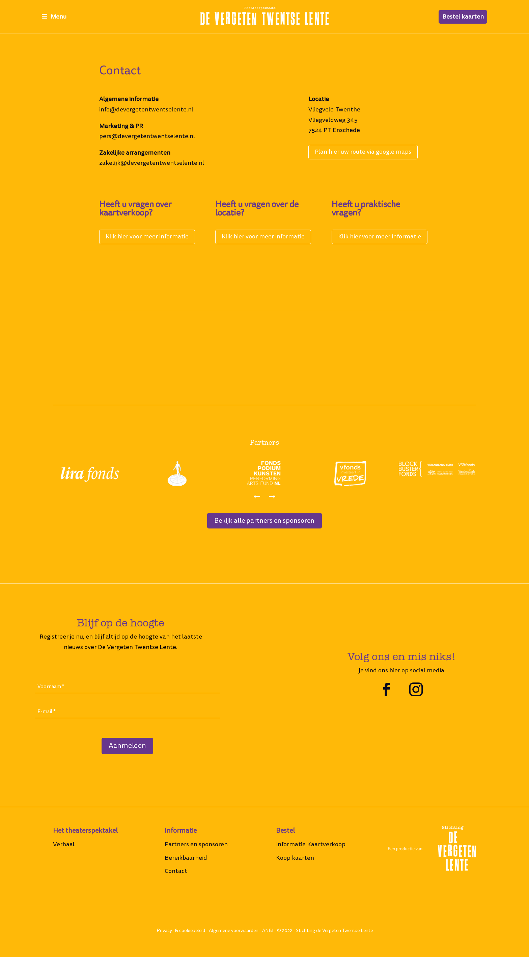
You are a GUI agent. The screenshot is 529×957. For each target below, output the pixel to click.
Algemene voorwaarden (233, 931)
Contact (176, 872)
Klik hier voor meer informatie (147, 236)
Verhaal (64, 845)
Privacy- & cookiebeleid (181, 931)
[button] (257, 497)
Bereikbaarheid (186, 858)
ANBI (267, 931)
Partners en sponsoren (196, 845)
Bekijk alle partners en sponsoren (264, 521)
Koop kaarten (295, 858)
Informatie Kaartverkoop (310, 845)
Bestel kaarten (463, 16)
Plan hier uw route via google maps (363, 152)
